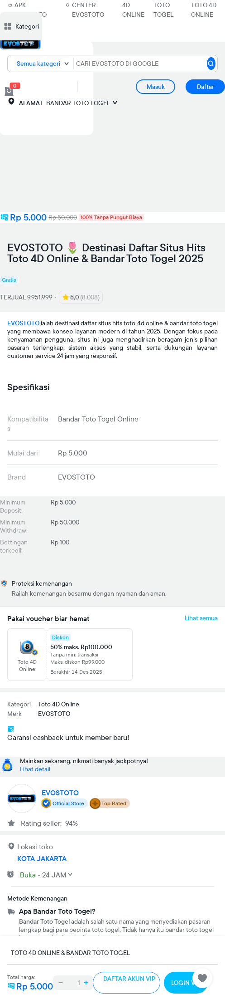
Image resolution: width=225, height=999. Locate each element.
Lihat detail (35, 769)
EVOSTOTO (23, 323)
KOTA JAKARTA (42, 858)
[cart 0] (9, 91)
